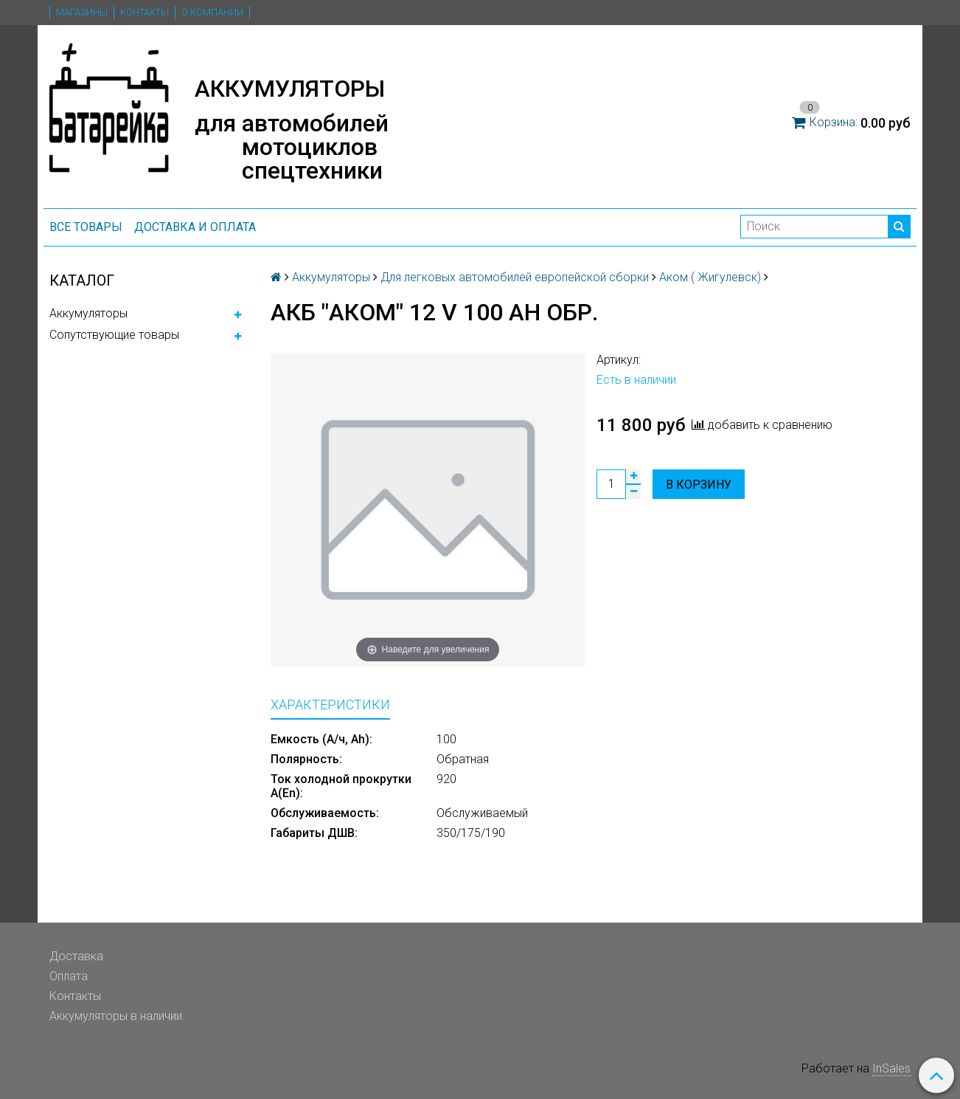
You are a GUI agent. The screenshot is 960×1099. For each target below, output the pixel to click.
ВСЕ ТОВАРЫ (85, 227)
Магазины (82, 12)
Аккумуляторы (88, 313)
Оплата (68, 976)
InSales (891, 1068)
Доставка (76, 956)
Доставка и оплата (195, 227)
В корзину (698, 485)
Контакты (144, 12)
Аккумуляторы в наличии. (117, 1016)
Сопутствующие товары (114, 335)
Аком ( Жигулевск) (710, 277)
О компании (212, 12)
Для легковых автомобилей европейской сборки (514, 277)
